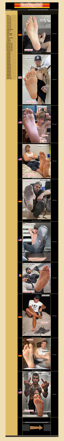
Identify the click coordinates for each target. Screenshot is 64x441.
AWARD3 (8, 54)
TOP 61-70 (9, 25)
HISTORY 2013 (10, 47)
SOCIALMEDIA (10, 37)
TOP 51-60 (9, 23)
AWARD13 (9, 68)
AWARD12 (9, 67)
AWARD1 (9, 51)
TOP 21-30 (9, 19)
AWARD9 (8, 63)
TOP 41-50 (9, 22)
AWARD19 (9, 77)
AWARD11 (9, 65)
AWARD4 (8, 56)
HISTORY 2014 (10, 49)
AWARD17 (9, 74)
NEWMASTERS (10, 29)
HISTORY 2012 (10, 46)
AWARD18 (9, 75)
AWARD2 (8, 53)
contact (57, 436)
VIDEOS (8, 39)
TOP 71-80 (9, 26)
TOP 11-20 (9, 18)
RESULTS (9, 30)
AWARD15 (9, 71)
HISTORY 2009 (10, 43)
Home (8, 15)
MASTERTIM (9, 35)
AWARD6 (8, 58)
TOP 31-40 (9, 21)
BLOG (8, 32)
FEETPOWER (9, 33)
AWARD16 (9, 72)
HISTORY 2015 (10, 50)
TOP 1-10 (9, 16)
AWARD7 (8, 60)
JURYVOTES (9, 78)
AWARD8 (8, 61)
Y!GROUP (9, 40)
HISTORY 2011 (10, 44)
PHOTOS (8, 42)
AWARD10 (9, 64)
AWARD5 (8, 57)
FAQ (8, 36)
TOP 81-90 (9, 28)
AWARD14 (9, 70)
